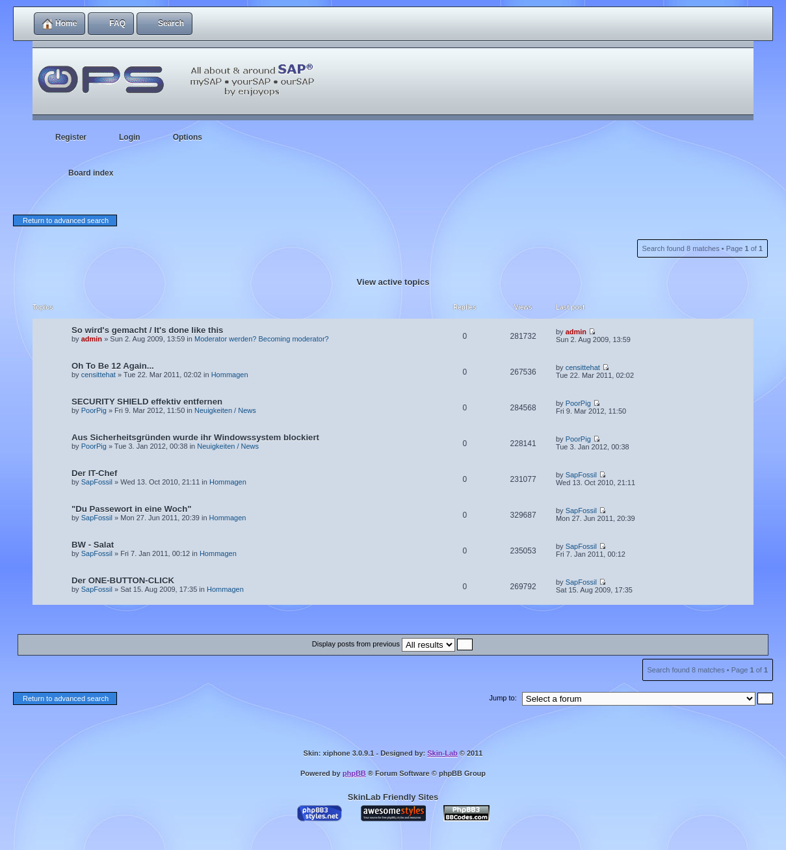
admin (91, 339)
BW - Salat (93, 545)
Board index (90, 173)
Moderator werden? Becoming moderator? (261, 339)
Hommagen (229, 375)
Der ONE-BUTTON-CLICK (123, 580)
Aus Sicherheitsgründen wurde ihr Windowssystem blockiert (195, 437)
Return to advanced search (66, 220)
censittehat (98, 375)
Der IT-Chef (94, 473)
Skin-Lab (442, 753)
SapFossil (96, 482)
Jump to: (503, 698)
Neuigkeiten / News (225, 410)
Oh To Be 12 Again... (113, 366)
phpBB (354, 773)
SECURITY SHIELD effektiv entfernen (147, 401)
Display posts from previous (392, 644)
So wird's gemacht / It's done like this (147, 330)
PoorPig (94, 410)
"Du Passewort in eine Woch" (131, 509)
